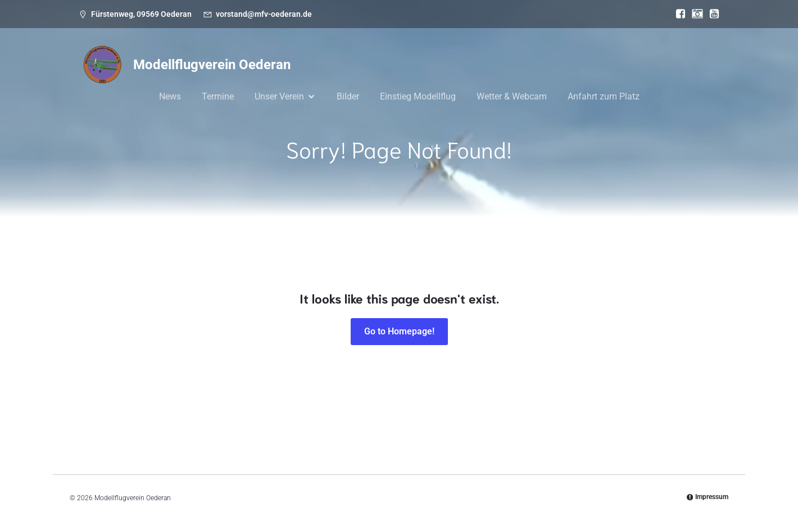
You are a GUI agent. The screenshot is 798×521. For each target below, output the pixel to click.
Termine (218, 96)
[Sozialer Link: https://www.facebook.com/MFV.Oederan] (677, 14)
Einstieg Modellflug (418, 96)
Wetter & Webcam (512, 96)
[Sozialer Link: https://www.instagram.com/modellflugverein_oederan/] (694, 14)
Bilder (348, 96)
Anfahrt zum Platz (604, 96)
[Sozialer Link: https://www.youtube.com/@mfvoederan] (711, 14)
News (170, 96)
